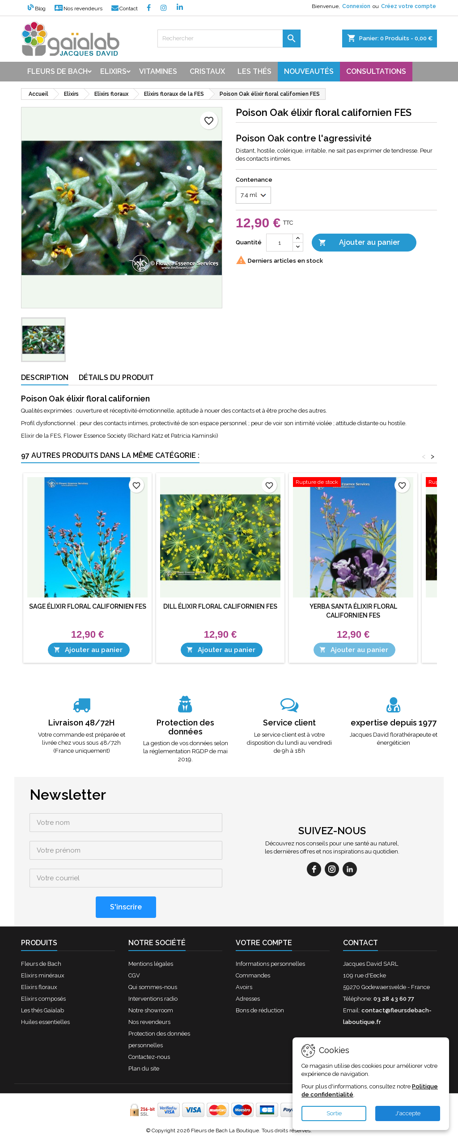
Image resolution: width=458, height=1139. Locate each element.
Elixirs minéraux (42, 975)
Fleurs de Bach (41, 963)
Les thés (254, 71)
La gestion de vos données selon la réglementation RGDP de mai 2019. (185, 751)
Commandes (253, 975)
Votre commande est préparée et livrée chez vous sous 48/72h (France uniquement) (81, 742)
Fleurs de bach (57, 71)
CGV (134, 975)
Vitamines (158, 71)
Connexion (356, 6)
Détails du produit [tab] (116, 377)
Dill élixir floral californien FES (220, 606)
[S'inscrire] (126, 907)
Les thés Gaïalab (42, 1010)
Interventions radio (153, 998)
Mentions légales (150, 963)
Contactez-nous (149, 1057)
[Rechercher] (229, 38)
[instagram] (332, 869)
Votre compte (264, 943)
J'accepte (407, 1113)
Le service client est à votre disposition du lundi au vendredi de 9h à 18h (289, 742)
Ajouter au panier (359, 242)
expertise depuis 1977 (394, 722)
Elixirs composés (43, 998)
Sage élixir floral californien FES (87, 606)
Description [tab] (44, 377)
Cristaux (207, 71)
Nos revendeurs (78, 8)
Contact (124, 8)
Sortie (334, 1113)
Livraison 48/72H (81, 722)
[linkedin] (350, 869)
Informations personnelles (270, 963)
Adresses (248, 998)
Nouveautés (309, 71)
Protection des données (185, 727)
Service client (289, 722)
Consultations (376, 71)
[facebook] (314, 869)
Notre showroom (150, 1010)
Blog (37, 8)
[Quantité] (279, 243)
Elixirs (113, 71)
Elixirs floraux (39, 987)
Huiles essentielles (45, 1022)
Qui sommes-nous (152, 987)
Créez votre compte (408, 6)
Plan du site (143, 1068)
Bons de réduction (260, 1010)
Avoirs (244, 987)
